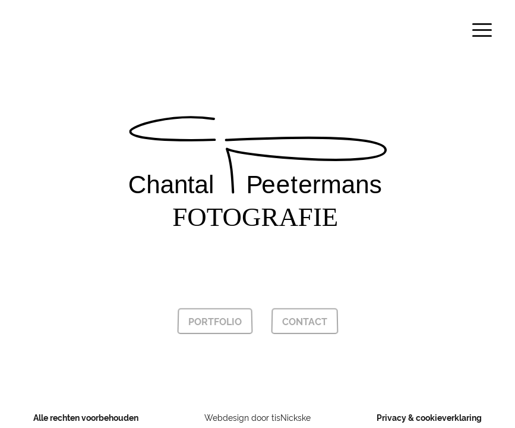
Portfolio (215, 321)
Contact (304, 321)
